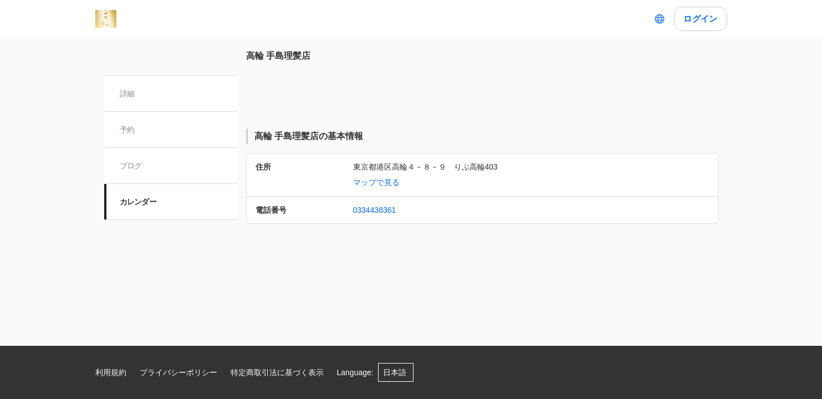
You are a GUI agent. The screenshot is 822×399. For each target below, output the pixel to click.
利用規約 (110, 372)
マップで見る (376, 182)
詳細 (127, 93)
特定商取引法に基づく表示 (277, 372)
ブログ (131, 165)
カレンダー (138, 201)
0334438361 (374, 210)
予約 (127, 129)
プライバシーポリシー (178, 372)
